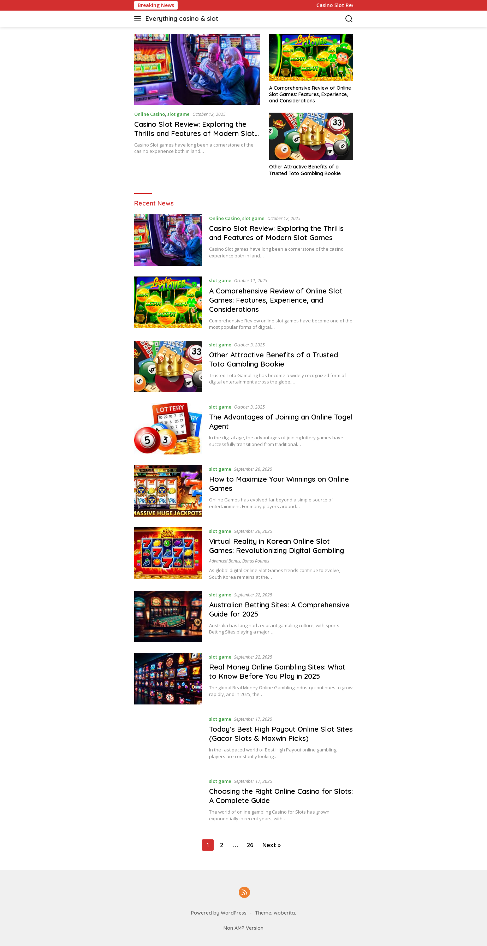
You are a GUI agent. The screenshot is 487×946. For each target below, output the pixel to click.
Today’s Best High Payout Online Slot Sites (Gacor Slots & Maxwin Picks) (281, 734)
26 (250, 845)
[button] (139, 19)
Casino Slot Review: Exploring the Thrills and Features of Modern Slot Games (194, 133)
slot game (178, 114)
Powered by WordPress (219, 913)
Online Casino (149, 114)
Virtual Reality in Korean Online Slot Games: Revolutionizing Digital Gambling (276, 546)
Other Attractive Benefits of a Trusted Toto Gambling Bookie (305, 169)
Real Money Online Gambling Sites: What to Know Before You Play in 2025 (277, 671)
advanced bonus (224, 561)
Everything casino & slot (181, 18)
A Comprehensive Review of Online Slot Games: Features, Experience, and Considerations (310, 94)
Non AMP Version (243, 928)
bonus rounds (255, 561)
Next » (271, 845)
